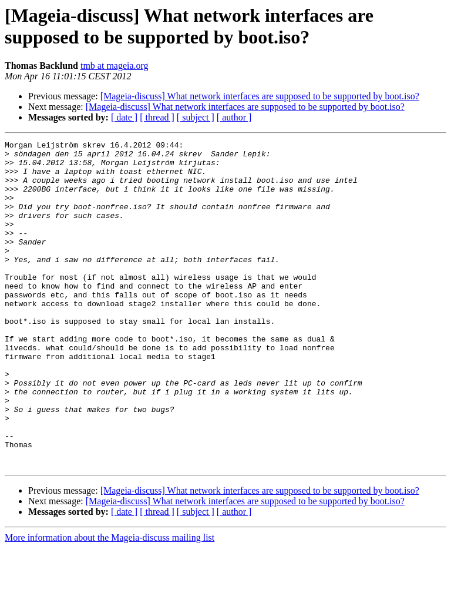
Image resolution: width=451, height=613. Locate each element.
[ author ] (234, 117)
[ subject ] (195, 117)
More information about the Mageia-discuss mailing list (109, 603)
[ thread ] (157, 117)
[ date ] (124, 117)
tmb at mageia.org (114, 66)
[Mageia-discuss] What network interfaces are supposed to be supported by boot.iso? (259, 96)
